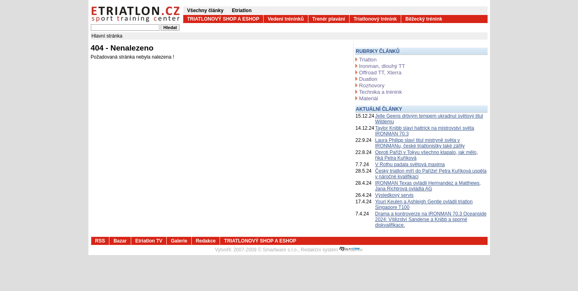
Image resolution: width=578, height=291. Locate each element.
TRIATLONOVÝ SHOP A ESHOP (223, 19)
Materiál (368, 98)
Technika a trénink (380, 92)
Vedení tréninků (286, 19)
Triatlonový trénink (375, 19)
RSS (100, 241)
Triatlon (368, 60)
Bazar (120, 241)
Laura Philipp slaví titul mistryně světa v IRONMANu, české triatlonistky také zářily (420, 143)
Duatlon (368, 79)
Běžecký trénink (423, 19)
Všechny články (205, 10)
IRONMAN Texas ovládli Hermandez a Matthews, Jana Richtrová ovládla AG (428, 186)
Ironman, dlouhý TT (382, 66)
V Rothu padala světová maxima (410, 164)
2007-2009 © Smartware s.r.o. (265, 250)
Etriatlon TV (148, 241)
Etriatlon (242, 10)
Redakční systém (332, 250)
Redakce (206, 241)
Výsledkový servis (394, 195)
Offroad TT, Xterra (380, 73)
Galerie (179, 241)
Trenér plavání (328, 19)
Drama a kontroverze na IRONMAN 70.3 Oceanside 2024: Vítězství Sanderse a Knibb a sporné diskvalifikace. (430, 219)
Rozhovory (372, 85)
